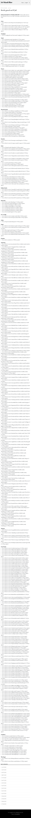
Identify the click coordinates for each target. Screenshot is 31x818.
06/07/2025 (3, 780)
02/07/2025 (3, 790)
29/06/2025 (3, 798)
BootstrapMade (17, 814)
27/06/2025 (3, 804)
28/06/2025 (3, 801)
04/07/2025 (3, 785)
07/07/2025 (3, 777)
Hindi (22, 2)
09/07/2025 (3, 772)
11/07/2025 (3, 767)
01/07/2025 (3, 793)
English (26, 2)
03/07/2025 (3, 788)
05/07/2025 (3, 783)
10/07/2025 (3, 769)
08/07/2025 (3, 775)
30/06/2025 (3, 796)
